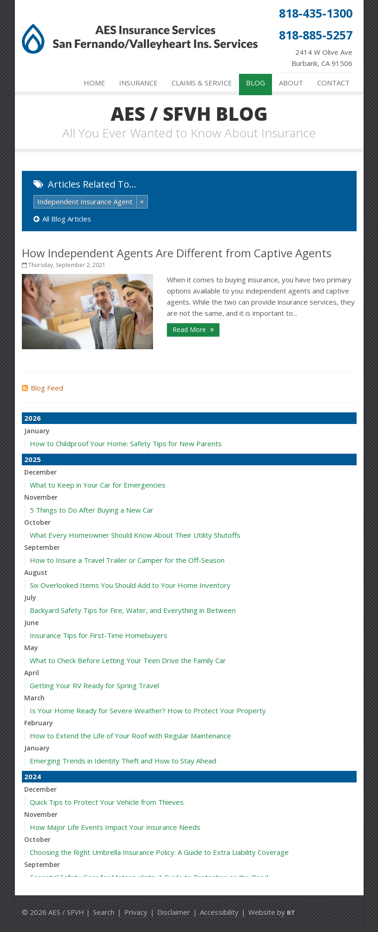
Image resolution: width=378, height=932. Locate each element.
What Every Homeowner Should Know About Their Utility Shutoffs (135, 535)
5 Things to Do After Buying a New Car (91, 510)
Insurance (138, 82)
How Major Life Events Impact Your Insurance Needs (115, 827)
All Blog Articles (62, 218)
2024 (32, 776)
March (34, 697)
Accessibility (219, 912)
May (31, 647)
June (31, 622)
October (37, 522)
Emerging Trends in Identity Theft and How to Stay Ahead (123, 760)
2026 (32, 418)
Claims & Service (202, 82)
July (30, 597)
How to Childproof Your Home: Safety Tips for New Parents (126, 443)
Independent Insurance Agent (85, 201)
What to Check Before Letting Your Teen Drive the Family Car (128, 660)
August (35, 572)
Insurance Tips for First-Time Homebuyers (98, 635)
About (291, 82)
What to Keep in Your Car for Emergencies (98, 484)
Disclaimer (173, 912)
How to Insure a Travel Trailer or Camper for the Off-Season (127, 560)
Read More (193, 329)
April (31, 672)
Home (94, 82)
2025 (32, 459)
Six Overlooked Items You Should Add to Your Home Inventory (130, 585)
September (42, 547)
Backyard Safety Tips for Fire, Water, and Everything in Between (133, 610)
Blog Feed (42, 387)
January (37, 430)
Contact (333, 82)
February (38, 722)
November (41, 497)
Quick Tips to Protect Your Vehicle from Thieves (107, 802)
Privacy (135, 912)
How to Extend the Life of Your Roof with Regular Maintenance (130, 735)
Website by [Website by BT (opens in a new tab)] (271, 912)
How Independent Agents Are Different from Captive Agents (177, 253)
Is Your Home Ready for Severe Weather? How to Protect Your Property (148, 710)
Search (103, 912)
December (40, 472)
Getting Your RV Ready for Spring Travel (94, 685)
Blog (255, 82)
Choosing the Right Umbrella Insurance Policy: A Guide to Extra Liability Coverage (159, 852)
